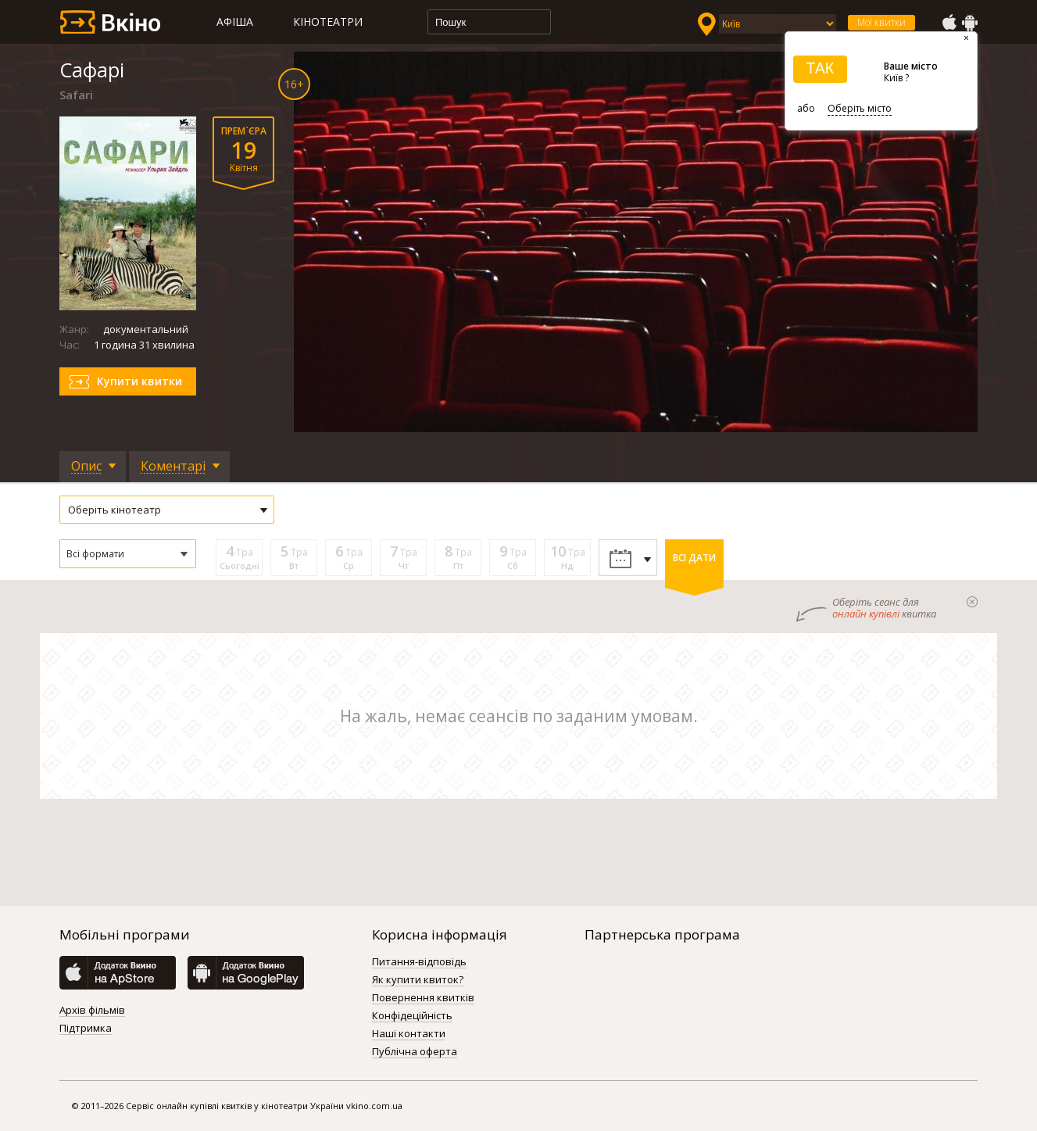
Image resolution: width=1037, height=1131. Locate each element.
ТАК (820, 68)
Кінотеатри (328, 21)
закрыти (972, 601)
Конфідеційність (412, 1016)
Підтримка (85, 1028)
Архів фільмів (92, 1010)
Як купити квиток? (417, 980)
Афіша (234, 21)
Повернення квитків (423, 998)
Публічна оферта (414, 1052)
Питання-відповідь (419, 962)
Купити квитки (139, 381)
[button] (127, 553)
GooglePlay (970, 22)
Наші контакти (408, 1034)
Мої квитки (881, 22)
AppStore (949, 22)
